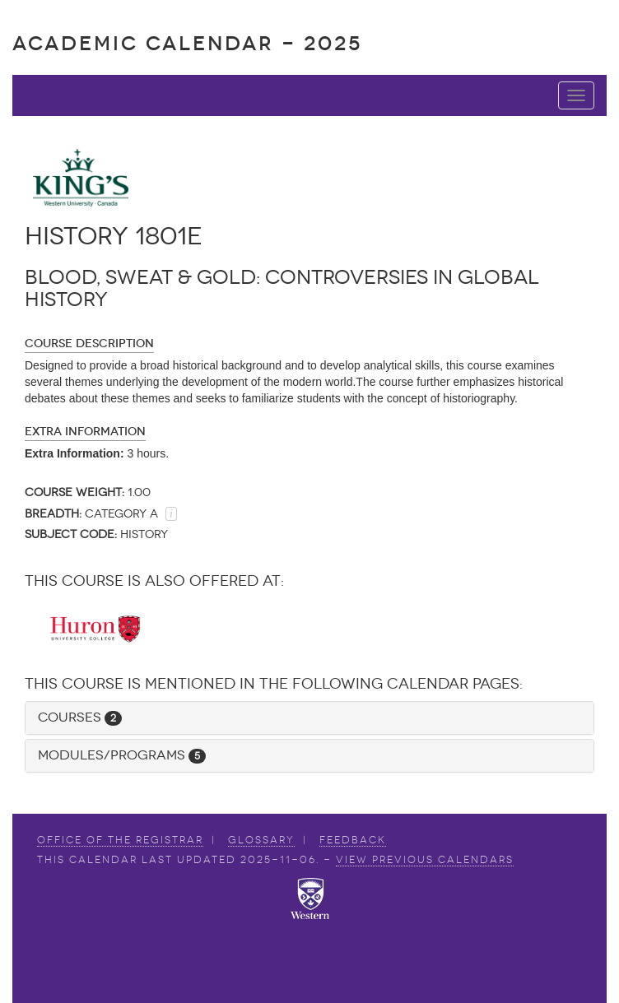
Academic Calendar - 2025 (187, 43)
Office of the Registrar (120, 840)
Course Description (89, 344)
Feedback (352, 840)
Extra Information (85, 432)
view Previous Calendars (425, 860)
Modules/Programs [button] (122, 755)
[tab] (309, 718)
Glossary (261, 840)
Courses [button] (80, 717)
